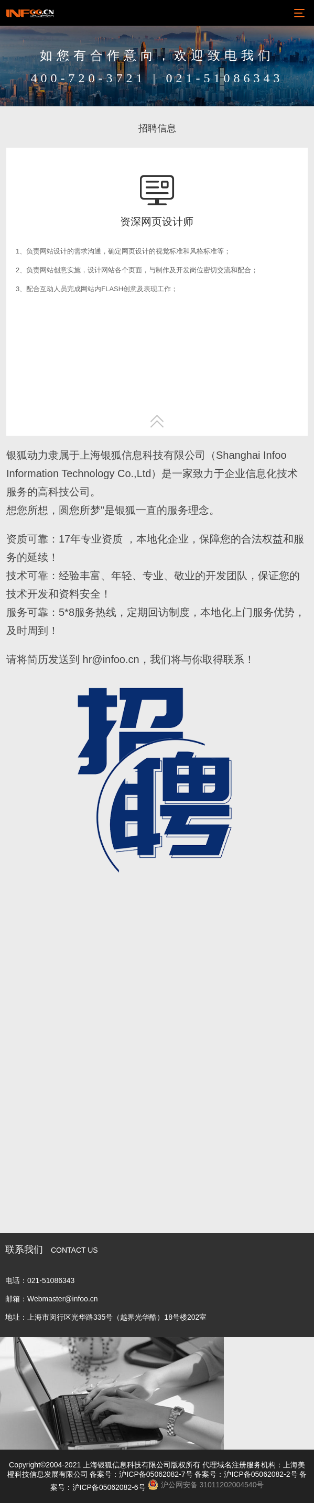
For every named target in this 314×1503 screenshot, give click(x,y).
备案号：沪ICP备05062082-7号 (141, 1474)
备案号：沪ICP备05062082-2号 (245, 1474)
